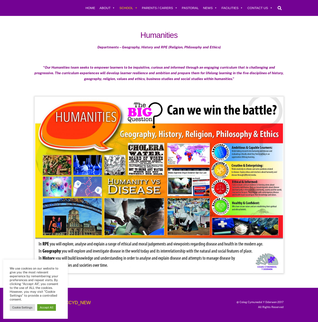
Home (90, 8)
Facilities (232, 8)
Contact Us (259, 8)
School (128, 8)
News (210, 8)
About (107, 8)
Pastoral (190, 8)
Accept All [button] (46, 307)
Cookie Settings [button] (22, 307)
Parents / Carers (160, 8)
